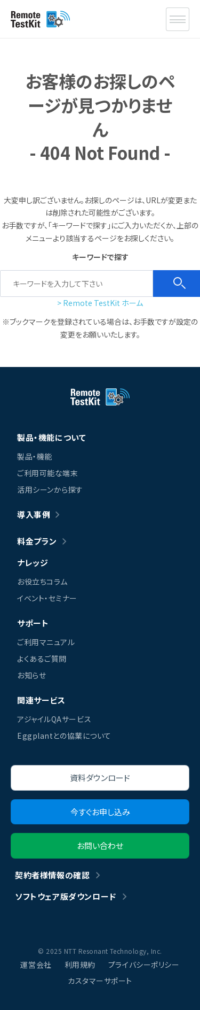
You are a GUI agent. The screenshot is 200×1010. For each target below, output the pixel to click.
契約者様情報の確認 (52, 875)
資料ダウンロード (100, 777)
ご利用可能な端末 (47, 473)
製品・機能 (34, 456)
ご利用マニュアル (46, 642)
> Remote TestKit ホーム (100, 302)
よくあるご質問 (42, 658)
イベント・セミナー (47, 598)
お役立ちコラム (42, 581)
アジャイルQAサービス (54, 719)
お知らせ (31, 675)
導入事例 (33, 514)
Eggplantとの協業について (64, 735)
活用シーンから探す (50, 489)
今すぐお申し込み (100, 811)
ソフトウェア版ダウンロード (65, 896)
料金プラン (37, 541)
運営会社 (35, 964)
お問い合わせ (100, 845)
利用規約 (80, 964)
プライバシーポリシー (144, 964)
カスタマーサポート (100, 980)
